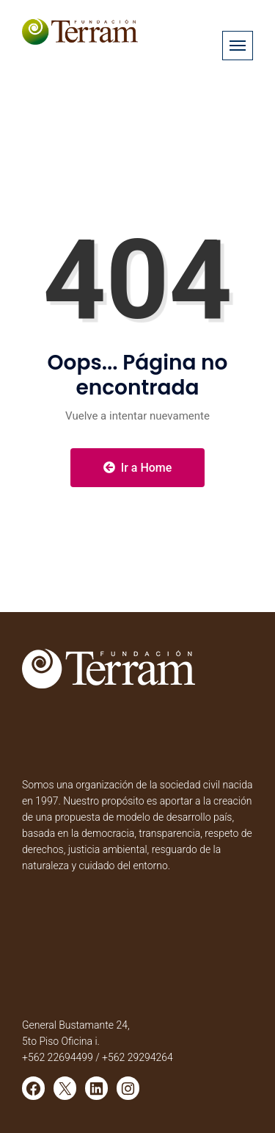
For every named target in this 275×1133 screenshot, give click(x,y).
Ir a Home (137, 468)
